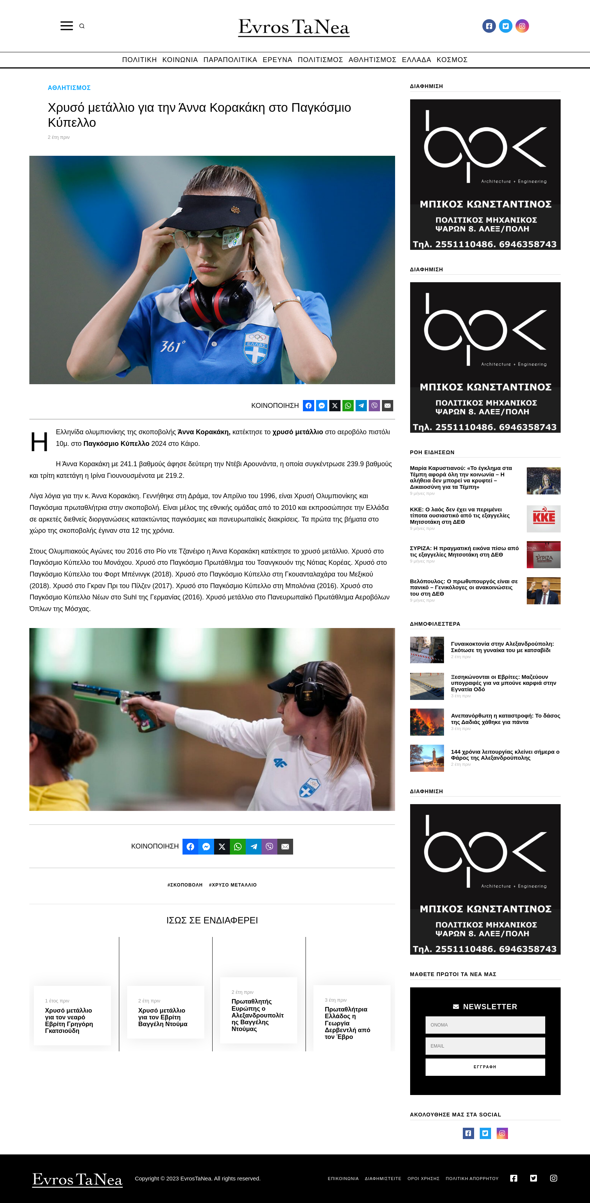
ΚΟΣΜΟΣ (452, 60)
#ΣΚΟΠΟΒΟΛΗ (185, 885)
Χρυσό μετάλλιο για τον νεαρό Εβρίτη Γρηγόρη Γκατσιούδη (69, 1020)
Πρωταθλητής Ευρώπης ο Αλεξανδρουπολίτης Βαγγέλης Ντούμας (257, 1015)
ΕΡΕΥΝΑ (277, 60)
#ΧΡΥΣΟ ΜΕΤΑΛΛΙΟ (233, 885)
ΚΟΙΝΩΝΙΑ (180, 60)
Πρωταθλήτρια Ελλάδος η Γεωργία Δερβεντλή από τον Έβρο (347, 1023)
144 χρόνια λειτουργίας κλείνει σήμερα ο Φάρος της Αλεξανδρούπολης (505, 754)
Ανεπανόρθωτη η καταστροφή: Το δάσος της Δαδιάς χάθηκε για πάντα (506, 718)
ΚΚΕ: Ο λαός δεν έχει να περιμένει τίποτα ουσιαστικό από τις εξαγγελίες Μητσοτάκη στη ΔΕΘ (460, 515)
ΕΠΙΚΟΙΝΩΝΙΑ (343, 1178)
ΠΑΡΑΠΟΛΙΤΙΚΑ (230, 60)
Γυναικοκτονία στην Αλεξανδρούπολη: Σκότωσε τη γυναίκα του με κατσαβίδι (502, 646)
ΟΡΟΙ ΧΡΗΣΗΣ (424, 1178)
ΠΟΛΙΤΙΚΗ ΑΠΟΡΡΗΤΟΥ (472, 1178)
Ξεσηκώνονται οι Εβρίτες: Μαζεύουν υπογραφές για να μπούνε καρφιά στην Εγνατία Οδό (504, 683)
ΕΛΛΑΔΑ (416, 60)
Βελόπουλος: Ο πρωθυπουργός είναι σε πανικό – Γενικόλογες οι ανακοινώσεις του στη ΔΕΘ (464, 587)
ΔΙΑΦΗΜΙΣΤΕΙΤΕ (383, 1178)
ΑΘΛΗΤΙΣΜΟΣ (373, 60)
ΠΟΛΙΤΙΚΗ (139, 60)
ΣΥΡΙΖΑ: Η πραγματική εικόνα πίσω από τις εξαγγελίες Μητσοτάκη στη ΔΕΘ (464, 551)
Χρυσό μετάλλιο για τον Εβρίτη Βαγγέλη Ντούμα (162, 1017)
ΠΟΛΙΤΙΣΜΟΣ (320, 60)
